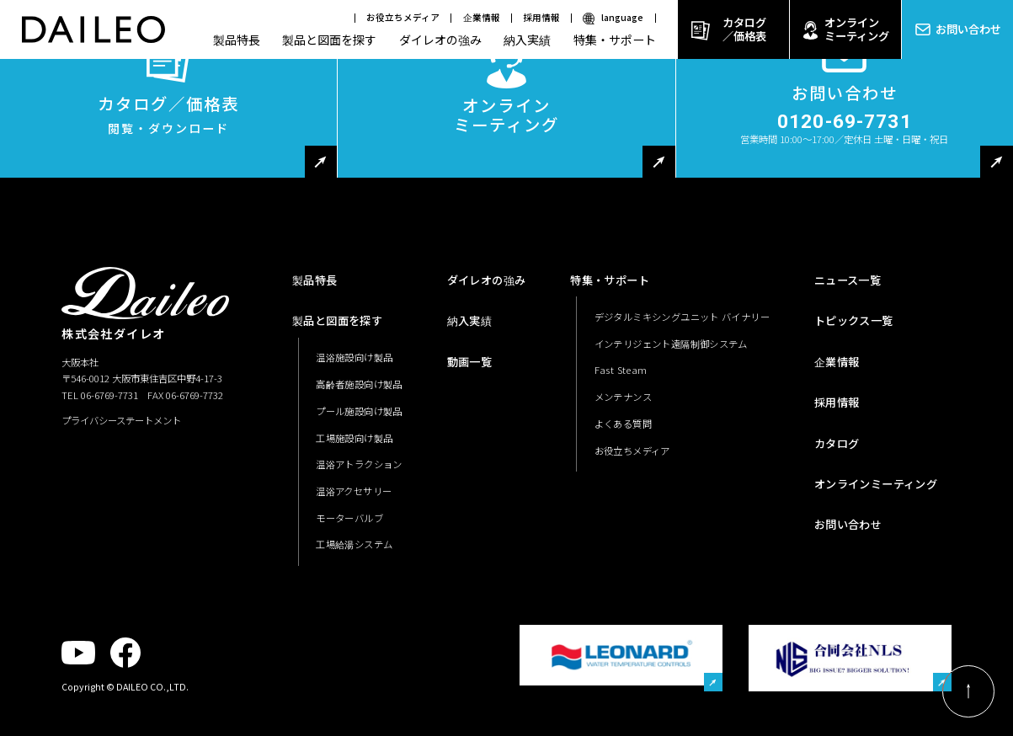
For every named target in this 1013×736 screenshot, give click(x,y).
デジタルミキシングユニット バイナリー (682, 316)
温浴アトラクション (359, 464)
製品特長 (236, 39)
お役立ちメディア (403, 17)
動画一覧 (470, 362)
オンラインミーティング (856, 29)
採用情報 (541, 17)
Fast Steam (621, 369)
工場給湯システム (354, 544)
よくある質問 (623, 423)
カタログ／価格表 (744, 29)
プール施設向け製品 (359, 411)
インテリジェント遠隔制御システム (671, 343)
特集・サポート (614, 39)
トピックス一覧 (853, 320)
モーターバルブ (349, 518)
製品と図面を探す (329, 39)
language (622, 17)
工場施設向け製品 (354, 438)
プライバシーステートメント (121, 420)
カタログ (837, 443)
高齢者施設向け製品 (359, 384)
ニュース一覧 (847, 280)
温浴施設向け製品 (354, 357)
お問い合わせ (968, 29)
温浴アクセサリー (354, 491)
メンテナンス (623, 396)
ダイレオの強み (440, 39)
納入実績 (527, 39)
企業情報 (481, 17)
